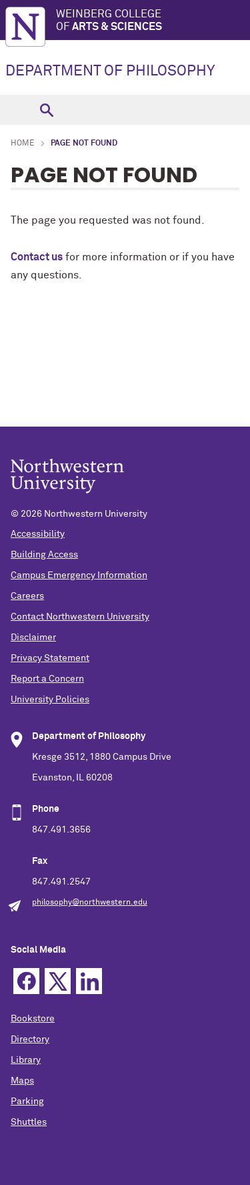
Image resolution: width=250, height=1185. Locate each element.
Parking (27, 1101)
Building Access (44, 554)
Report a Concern (47, 679)
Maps (22, 1081)
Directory (30, 1039)
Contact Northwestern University (80, 617)
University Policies (50, 699)
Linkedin (89, 981)
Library (26, 1060)
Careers (27, 596)
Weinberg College (153, 21)
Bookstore (33, 1018)
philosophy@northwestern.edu (89, 903)
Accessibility (38, 534)
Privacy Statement (50, 658)
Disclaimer (33, 637)
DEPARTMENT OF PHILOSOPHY (110, 71)
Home (23, 144)
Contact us (37, 257)
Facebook (26, 981)
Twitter (58, 981)
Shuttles (29, 1122)
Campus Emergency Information (79, 575)
